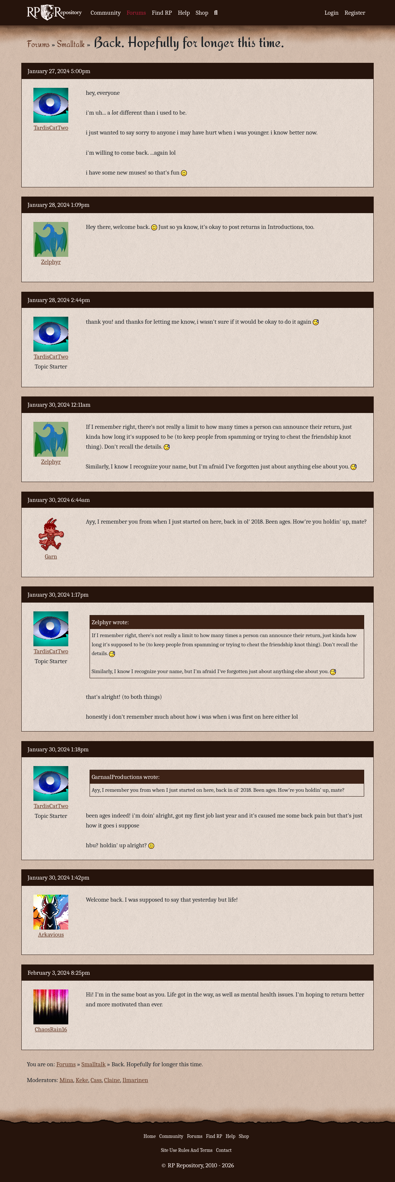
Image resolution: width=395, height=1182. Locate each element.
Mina (66, 1080)
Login (332, 12)
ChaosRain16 (51, 1029)
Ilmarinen (135, 1080)
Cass (96, 1080)
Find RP (162, 12)
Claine (112, 1080)
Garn (51, 556)
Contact (224, 1150)
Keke (82, 1080)
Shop (202, 12)
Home (150, 1136)
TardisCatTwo (51, 127)
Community (106, 12)
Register (355, 12)
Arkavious (51, 934)
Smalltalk (71, 44)
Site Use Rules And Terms (187, 1150)
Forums (136, 12)
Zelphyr (51, 261)
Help (184, 12)
